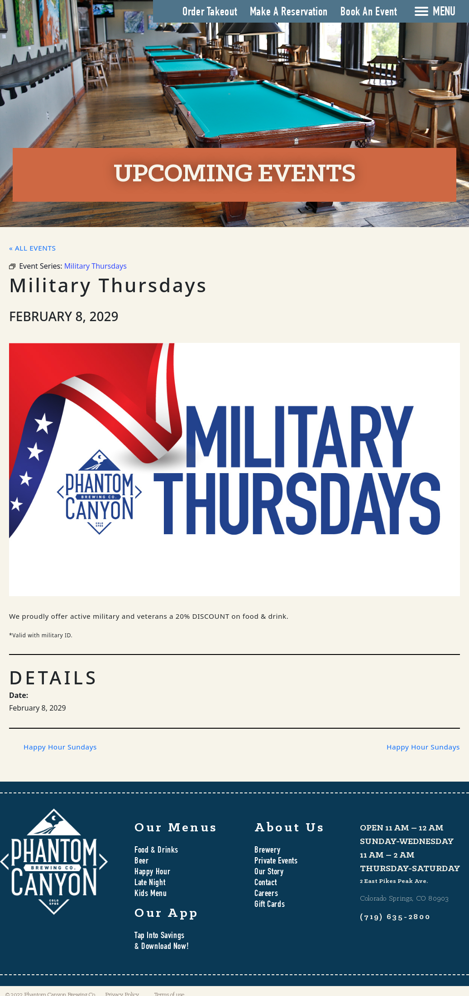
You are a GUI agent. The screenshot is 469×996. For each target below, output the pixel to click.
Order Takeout (209, 13)
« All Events (32, 247)
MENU (444, 12)
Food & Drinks (156, 850)
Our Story (269, 872)
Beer (141, 861)
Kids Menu (150, 894)
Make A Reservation (289, 13)
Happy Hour (152, 872)
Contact (265, 883)
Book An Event (368, 13)
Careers (266, 894)
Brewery (267, 850)
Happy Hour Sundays (60, 746)
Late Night (149, 883)
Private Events (276, 861)
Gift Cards (269, 905)
